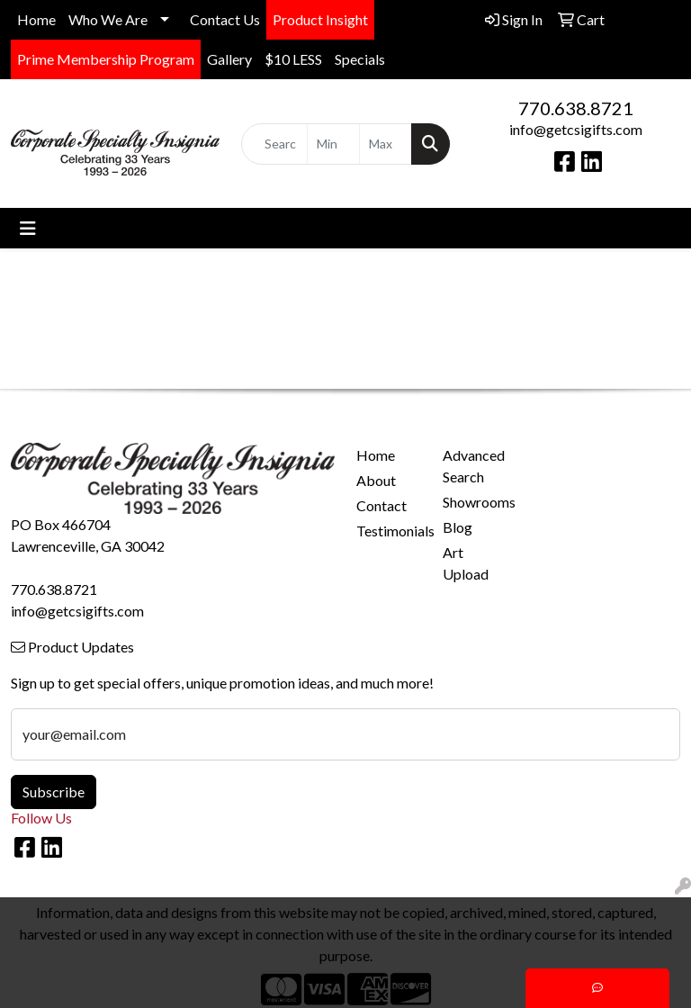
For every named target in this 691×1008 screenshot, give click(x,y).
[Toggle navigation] (28, 228)
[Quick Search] (274, 144)
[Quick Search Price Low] (333, 144)
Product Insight (320, 19)
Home (36, 19)
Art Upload (466, 563)
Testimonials (388, 530)
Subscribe (53, 791)
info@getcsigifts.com (575, 129)
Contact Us (225, 19)
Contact (381, 505)
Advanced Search (474, 465)
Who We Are (108, 19)
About (376, 480)
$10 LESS (293, 59)
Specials (360, 59)
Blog (457, 527)
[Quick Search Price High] (385, 144)
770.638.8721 (575, 108)
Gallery (229, 59)
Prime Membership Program (105, 59)
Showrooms (475, 501)
